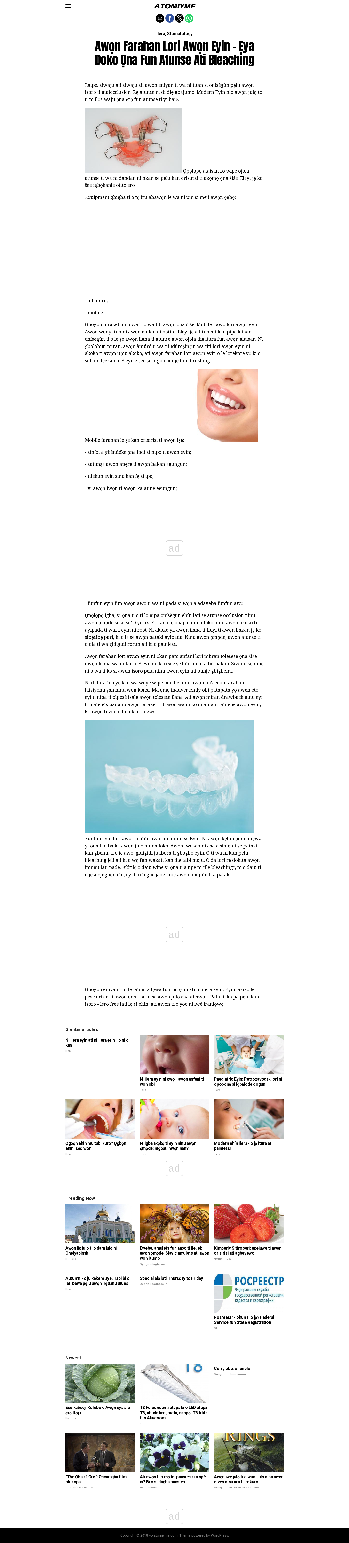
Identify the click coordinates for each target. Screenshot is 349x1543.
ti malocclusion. (114, 92)
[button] (68, 6)
